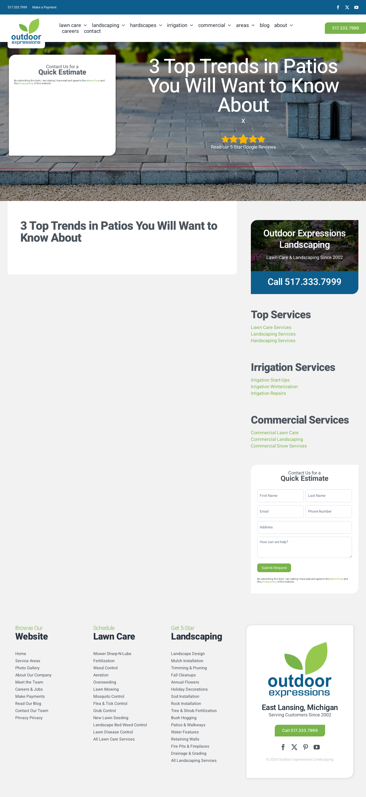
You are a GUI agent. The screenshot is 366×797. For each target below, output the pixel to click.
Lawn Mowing (106, 689)
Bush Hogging (183, 718)
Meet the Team (29, 682)
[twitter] (347, 7)
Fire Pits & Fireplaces (190, 746)
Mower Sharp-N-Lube (112, 654)
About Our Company (33, 675)
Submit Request (274, 568)
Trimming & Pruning (189, 668)
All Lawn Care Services (114, 739)
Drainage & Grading (188, 753)
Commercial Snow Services (279, 446)
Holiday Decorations (189, 689)
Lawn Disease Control (113, 732)
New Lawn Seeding (110, 718)
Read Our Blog (28, 704)
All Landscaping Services (194, 761)
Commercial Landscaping (277, 439)
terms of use (93, 80)
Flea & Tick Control (110, 704)
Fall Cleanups (183, 675)
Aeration (101, 675)
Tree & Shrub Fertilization (194, 711)
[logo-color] (26, 20)
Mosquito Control (108, 696)
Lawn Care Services (271, 327)
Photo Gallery (27, 668)
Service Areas (27, 661)
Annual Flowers (185, 682)
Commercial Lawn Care (275, 432)
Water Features (185, 732)
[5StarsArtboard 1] (243, 135)
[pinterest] (305, 747)
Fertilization (104, 661)
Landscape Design (188, 654)
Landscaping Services (273, 334)
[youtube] (356, 7)
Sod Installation (185, 696)
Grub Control (104, 711)
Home (20, 654)
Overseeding (104, 682)
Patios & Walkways (188, 725)
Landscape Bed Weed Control (120, 725)
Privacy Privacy (29, 718)
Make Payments (30, 696)
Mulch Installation (187, 661)
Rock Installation (186, 704)
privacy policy (26, 83)
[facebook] (338, 7)
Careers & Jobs (29, 689)
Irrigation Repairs (268, 393)
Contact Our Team (31, 711)
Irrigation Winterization (274, 386)
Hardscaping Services (273, 340)
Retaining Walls (185, 739)
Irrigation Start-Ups (270, 380)
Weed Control (105, 668)
